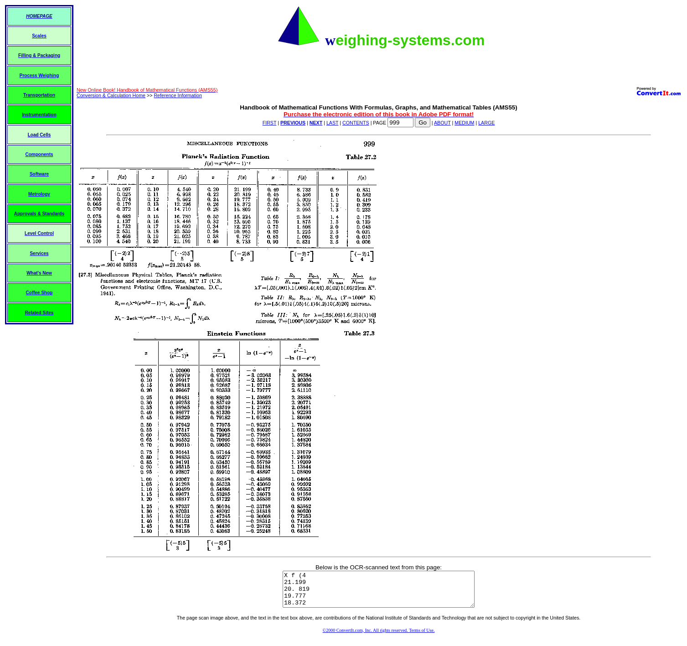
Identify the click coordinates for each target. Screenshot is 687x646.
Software (39, 174)
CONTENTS (355, 122)
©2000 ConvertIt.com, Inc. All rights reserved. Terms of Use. (379, 637)
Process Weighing (39, 75)
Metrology (39, 194)
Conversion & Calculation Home (111, 95)
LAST (332, 122)
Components (39, 154)
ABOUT (442, 122)
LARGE (486, 122)
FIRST (270, 122)
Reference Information (177, 95)
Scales (39, 35)
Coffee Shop (39, 292)
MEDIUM (464, 122)
